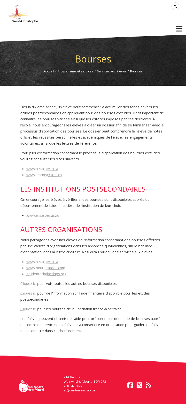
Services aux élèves (111, 71)
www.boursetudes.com (45, 267)
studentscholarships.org (46, 273)
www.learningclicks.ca (44, 174)
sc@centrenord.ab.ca (79, 390)
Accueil (49, 71)
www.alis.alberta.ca (42, 168)
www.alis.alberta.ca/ (43, 215)
